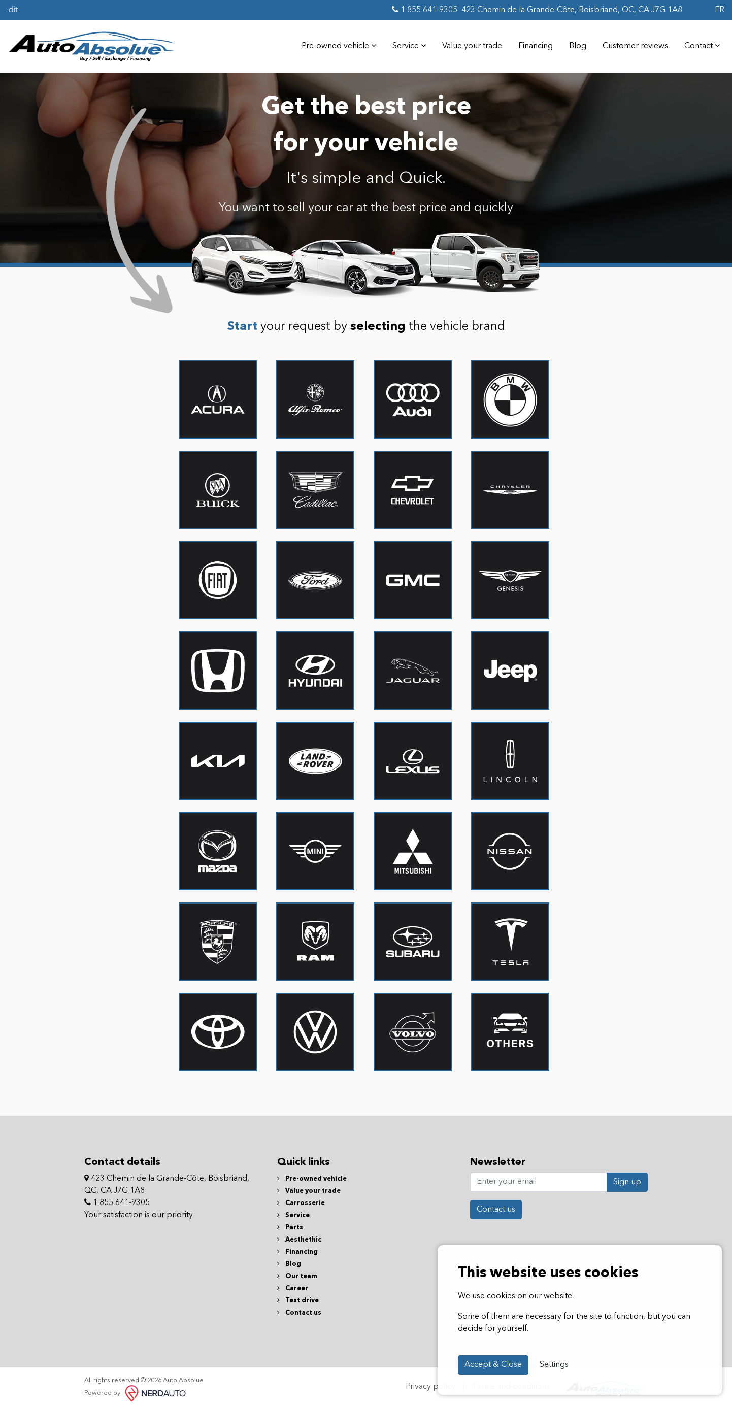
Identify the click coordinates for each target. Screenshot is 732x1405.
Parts (290, 1223)
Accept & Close (493, 1365)
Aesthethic (299, 1235)
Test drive (298, 1296)
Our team (297, 1271)
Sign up (627, 1178)
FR (719, 10)
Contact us (299, 1308)
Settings (554, 1365)
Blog (573, 44)
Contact (698, 43)
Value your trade (468, 44)
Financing (531, 44)
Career (292, 1284)
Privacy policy (430, 1383)
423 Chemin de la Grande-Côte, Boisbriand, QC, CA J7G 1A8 (571, 10)
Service (405, 43)
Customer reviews (631, 44)
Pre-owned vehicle (334, 43)
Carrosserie (301, 1198)
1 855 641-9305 (424, 9)
